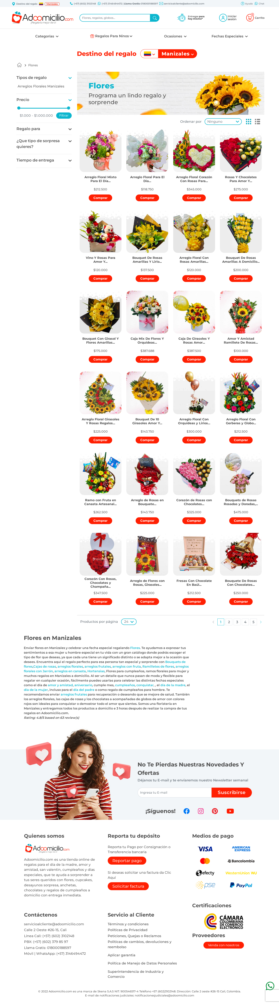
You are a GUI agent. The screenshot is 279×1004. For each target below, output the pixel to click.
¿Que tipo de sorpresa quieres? (38, 143)
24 (126, 622)
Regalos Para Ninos (112, 36)
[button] (41, 4)
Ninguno (214, 121)
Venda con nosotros (223, 945)
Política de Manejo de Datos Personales (142, 963)
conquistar (145, 685)
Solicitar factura (128, 886)
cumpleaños (125, 685)
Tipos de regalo (31, 77)
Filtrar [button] (64, 115)
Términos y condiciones (128, 924)
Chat (259, 4)
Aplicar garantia (121, 955)
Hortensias (96, 671)
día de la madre (172, 685)
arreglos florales (70, 666)
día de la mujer (36, 690)
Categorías (45, 36)
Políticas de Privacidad (127, 930)
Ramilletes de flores (158, 666)
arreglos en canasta (70, 671)
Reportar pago (127, 860)
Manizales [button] (52, 4)
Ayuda (247, 4)
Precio (22, 99)
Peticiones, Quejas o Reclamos (134, 936)
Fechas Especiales (228, 36)
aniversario (83, 685)
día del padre (83, 690)
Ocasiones (173, 36)
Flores (33, 65)
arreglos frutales (97, 666)
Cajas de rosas (44, 666)
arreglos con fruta (126, 666)
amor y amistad (60, 685)
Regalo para (28, 128)
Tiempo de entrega (35, 160)
